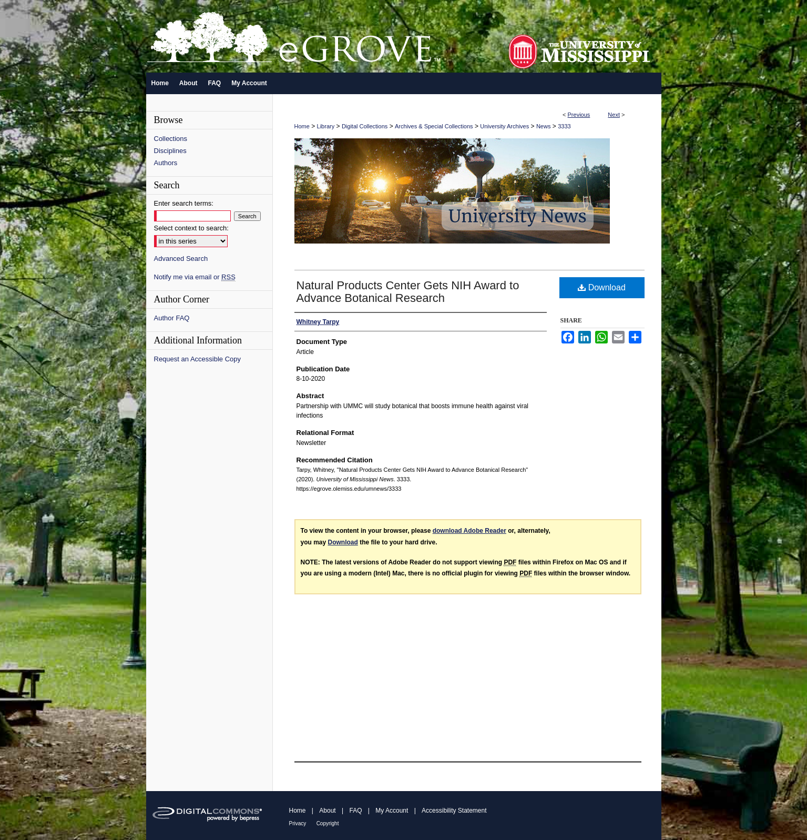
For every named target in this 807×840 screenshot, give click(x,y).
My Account (391, 810)
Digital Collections (364, 126)
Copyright (327, 823)
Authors (166, 163)
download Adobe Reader (469, 530)
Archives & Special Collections (434, 126)
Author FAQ (172, 318)
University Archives (504, 126)
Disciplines (170, 151)
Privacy (298, 823)
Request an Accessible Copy (197, 359)
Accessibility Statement (454, 810)
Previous (579, 115)
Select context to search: (191, 228)
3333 (564, 126)
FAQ (355, 810)
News (543, 126)
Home (302, 126)
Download (602, 287)
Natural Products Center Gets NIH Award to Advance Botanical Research (408, 292)
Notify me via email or (195, 277)
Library (326, 126)
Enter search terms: (183, 203)
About (327, 810)
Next (614, 115)
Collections (171, 139)
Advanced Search (181, 258)
